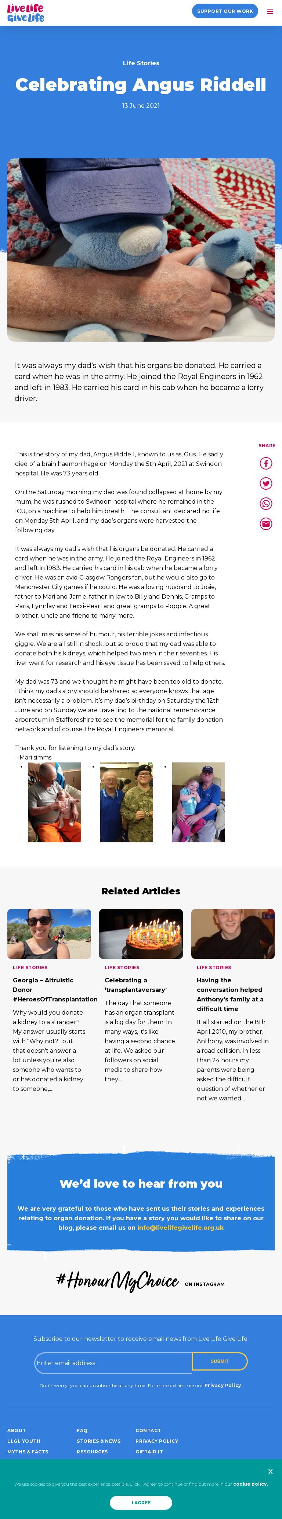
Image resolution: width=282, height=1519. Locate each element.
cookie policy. (250, 1484)
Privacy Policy (223, 1385)
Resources (92, 1451)
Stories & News (98, 1441)
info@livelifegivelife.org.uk (180, 1227)
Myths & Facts (27, 1451)
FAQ (82, 1430)
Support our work (225, 11)
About (16, 1430)
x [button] (270, 1471)
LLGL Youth (23, 1441)
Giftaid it (149, 1451)
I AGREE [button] (141, 1502)
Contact (148, 1430)
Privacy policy (156, 1441)
